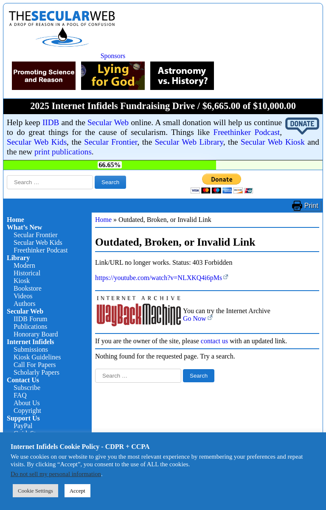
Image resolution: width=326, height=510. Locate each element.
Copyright (27, 410)
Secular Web (108, 122)
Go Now (194, 318)
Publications (30, 326)
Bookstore (28, 288)
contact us (214, 341)
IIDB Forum (31, 318)
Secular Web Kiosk (273, 141)
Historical (27, 273)
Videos (23, 296)
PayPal (23, 425)
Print (311, 205)
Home (15, 219)
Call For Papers (35, 364)
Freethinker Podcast (247, 132)
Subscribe (27, 387)
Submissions (31, 349)
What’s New (24, 227)
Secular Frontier (110, 141)
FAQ (20, 395)
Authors (25, 303)
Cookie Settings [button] (35, 491)
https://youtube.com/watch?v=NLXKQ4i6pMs (158, 277)
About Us (27, 402)
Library (18, 257)
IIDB (50, 122)
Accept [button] (77, 491)
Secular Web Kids (37, 141)
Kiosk (22, 280)
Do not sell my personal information (56, 474)
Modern (24, 265)
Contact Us (23, 380)
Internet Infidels (30, 341)
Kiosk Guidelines (37, 357)
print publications (63, 151)
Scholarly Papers (36, 372)
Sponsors (113, 55)
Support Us (23, 418)
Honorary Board (36, 334)
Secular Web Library (189, 141)
